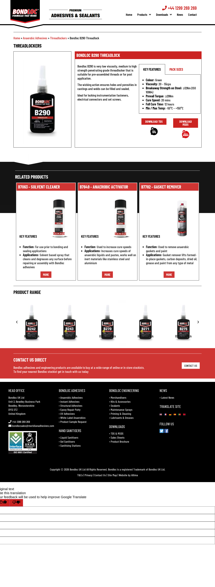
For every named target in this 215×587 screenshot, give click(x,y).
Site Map (112, 475)
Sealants (115, 405)
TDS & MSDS (117, 433)
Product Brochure (120, 441)
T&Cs (80, 475)
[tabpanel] (170, 94)
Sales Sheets (117, 437)
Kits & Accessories (121, 401)
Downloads (167, 14)
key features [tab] (152, 69)
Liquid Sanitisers (69, 437)
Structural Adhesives (71, 405)
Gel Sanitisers (67, 441)
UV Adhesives (67, 413)
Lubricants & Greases (122, 417)
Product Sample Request (73, 422)
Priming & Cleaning (121, 413)
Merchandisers (118, 397)
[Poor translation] (16, 502)
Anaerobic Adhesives (35, 38)
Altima (134, 475)
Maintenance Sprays (121, 409)
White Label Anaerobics (72, 417)
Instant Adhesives (69, 401)
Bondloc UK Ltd (16, 397)
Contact (195, 14)
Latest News (167, 397)
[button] (16, 322)
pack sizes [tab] (176, 69)
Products (147, 14)
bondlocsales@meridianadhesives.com (33, 426)
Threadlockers (58, 38)
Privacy (88, 475)
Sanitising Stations (70, 445)
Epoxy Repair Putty (70, 409)
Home (132, 14)
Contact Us (100, 475)
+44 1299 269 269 (182, 8)
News (183, 14)
